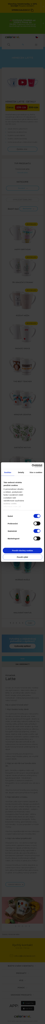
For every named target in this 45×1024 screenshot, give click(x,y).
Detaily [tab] (21, 472)
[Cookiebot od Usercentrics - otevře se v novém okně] (32, 465)
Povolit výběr (22, 557)
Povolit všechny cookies (22, 551)
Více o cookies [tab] (36, 472)
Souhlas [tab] (7, 472)
